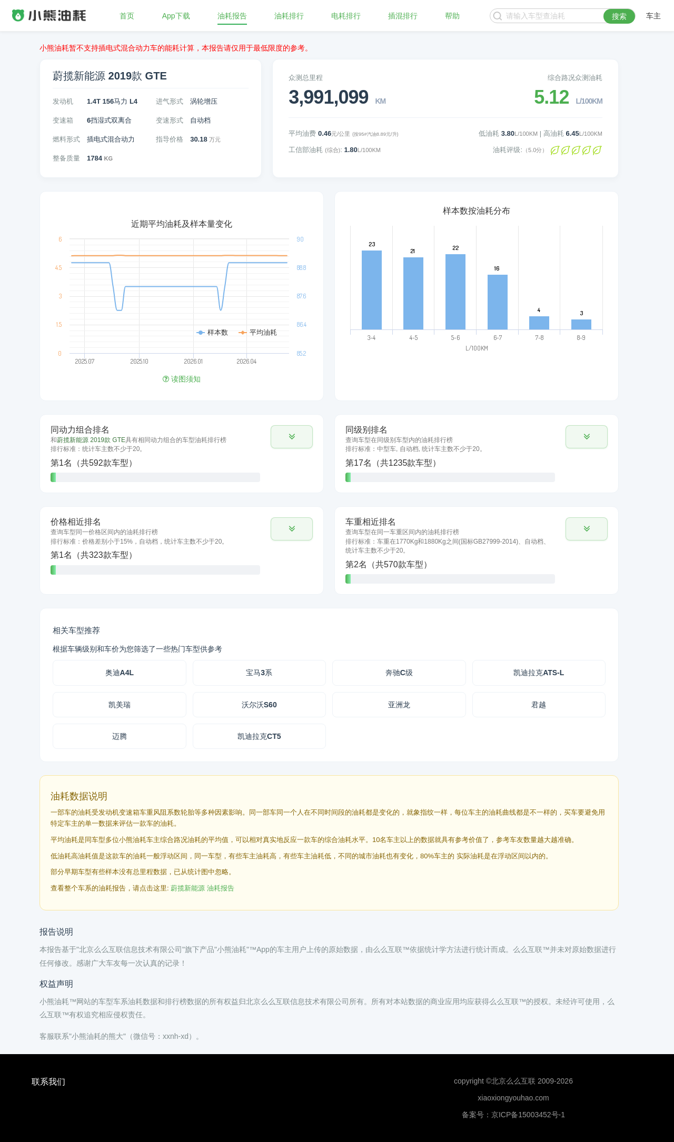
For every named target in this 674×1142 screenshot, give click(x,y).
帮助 (452, 15)
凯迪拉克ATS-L (538, 672)
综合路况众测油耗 (575, 78)
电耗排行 (346, 15)
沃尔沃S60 (259, 704)
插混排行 (403, 15)
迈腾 (119, 736)
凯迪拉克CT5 (259, 736)
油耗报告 (232, 15)
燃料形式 (66, 139)
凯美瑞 (119, 704)
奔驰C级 (399, 672)
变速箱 (63, 120)
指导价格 (169, 139)
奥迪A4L (119, 672)
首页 (127, 15)
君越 (538, 704)
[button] (292, 436)
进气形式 (169, 101)
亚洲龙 (399, 704)
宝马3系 (259, 672)
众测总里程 (306, 78)
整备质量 (66, 158)
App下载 (176, 15)
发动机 (63, 101)
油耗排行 (289, 15)
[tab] (182, 453)
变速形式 (169, 120)
